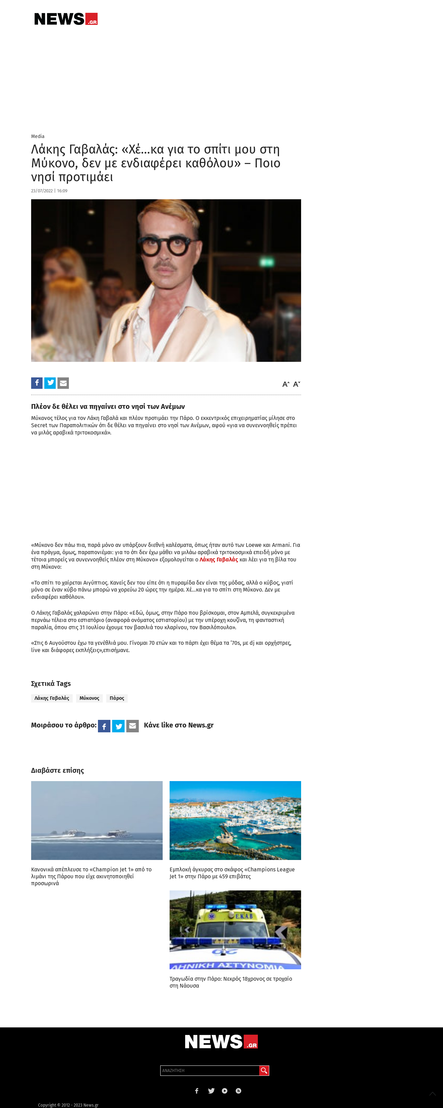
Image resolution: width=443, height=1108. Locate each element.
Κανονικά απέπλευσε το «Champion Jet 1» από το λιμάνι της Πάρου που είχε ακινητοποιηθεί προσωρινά (91, 876)
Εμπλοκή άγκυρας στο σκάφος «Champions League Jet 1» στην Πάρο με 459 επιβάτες (232, 873)
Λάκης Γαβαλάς (219, 559)
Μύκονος (89, 698)
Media (38, 136)
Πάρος (117, 698)
